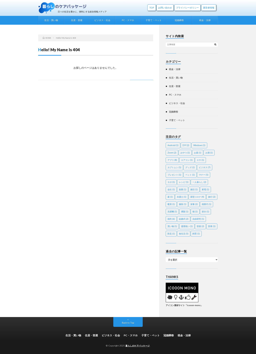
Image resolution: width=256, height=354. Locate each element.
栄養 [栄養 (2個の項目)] (194, 204)
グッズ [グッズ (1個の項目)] (190, 167)
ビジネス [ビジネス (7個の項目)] (204, 167)
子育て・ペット (154, 20)
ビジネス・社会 (102, 20)
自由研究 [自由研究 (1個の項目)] (198, 219)
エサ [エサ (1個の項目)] (200, 160)
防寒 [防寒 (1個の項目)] (212, 226)
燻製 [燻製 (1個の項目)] (184, 211)
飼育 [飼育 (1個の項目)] (196, 233)
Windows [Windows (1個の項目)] (199, 145)
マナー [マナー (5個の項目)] (203, 174)
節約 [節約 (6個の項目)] (171, 219)
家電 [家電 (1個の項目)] (205, 189)
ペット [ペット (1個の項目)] (190, 174)
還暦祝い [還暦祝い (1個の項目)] (187, 226)
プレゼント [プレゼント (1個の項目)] (174, 174)
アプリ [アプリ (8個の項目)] (172, 160)
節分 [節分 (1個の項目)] (205, 211)
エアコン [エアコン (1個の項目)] (187, 160)
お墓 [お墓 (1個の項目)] (197, 152)
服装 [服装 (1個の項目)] (182, 204)
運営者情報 (208, 7)
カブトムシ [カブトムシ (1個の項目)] (174, 167)
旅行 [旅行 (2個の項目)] (212, 196)
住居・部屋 (76, 20)
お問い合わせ (165, 7)
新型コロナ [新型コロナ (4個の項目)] (197, 196)
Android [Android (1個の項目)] (173, 145)
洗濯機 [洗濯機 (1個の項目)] (172, 211)
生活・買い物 (51, 20)
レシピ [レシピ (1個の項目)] (183, 182)
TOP (151, 7)
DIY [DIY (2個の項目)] (186, 145)
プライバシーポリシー (187, 7)
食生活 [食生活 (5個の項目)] (183, 233)
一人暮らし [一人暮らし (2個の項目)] (199, 182)
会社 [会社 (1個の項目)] (171, 189)
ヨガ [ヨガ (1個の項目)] (171, 182)
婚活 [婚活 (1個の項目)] (194, 189)
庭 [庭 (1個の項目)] (170, 196)
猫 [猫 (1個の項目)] (195, 211)
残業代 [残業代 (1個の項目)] (206, 204)
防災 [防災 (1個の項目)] (171, 233)
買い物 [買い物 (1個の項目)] (172, 226)
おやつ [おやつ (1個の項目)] (185, 152)
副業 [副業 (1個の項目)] (182, 189)
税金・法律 (205, 20)
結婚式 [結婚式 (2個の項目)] (183, 219)
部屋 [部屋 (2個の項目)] (200, 226)
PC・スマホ (128, 20)
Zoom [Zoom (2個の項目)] (172, 152)
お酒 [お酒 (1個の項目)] (209, 152)
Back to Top (128, 322)
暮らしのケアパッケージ (137, 345)
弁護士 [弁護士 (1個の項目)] (181, 196)
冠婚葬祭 (179, 20)
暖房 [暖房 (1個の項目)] (171, 204)
